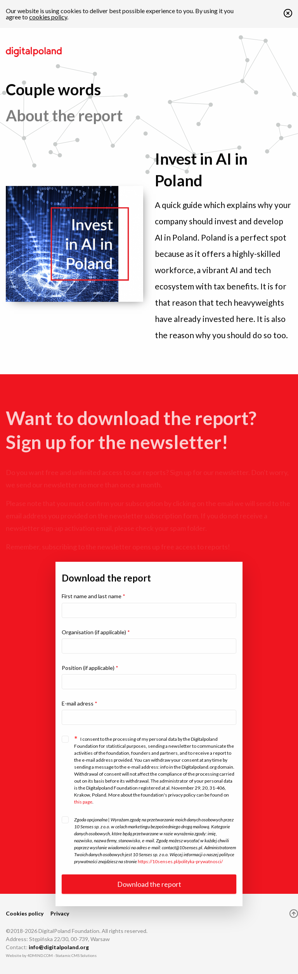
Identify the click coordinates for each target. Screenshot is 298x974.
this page (83, 802)
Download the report (149, 884)
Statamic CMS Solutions (76, 955)
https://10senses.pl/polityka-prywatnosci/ (180, 861)
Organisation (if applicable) (96, 632)
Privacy (59, 913)
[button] (288, 15)
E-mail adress (79, 703)
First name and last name (93, 596)
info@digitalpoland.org (59, 947)
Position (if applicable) (90, 667)
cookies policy (48, 17)
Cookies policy (24, 913)
